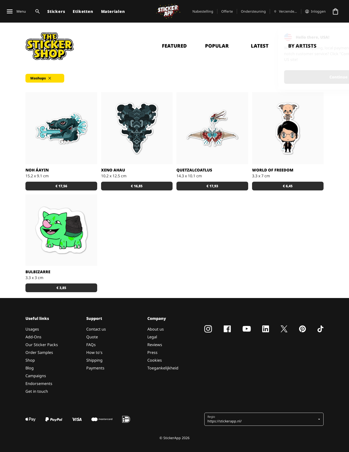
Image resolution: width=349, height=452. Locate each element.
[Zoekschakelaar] (37, 11)
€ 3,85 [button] (61, 287)
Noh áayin (37, 170)
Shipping (94, 360)
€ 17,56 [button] (61, 186)
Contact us (96, 329)
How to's (94, 352)
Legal (152, 337)
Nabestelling (202, 11)
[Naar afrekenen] (335, 11)
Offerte (227, 11)
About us (155, 329)
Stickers (56, 11)
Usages (32, 329)
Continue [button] (284, 77)
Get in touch (36, 391)
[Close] (334, 37)
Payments (95, 368)
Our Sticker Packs (41, 344)
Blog (29, 368)
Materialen (113, 11)
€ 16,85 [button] (137, 186)
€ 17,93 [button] (212, 186)
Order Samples (39, 352)
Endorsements (38, 383)
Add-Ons (33, 337)
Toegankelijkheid (162, 368)
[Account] (315, 11)
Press (152, 352)
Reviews (154, 344)
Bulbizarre (37, 271)
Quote (92, 337)
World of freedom (272, 170)
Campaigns (35, 375)
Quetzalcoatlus (194, 170)
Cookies (154, 360)
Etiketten (83, 11)
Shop (30, 360)
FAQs (91, 344)
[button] (44, 78)
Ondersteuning (253, 11)
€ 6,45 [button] (288, 186)
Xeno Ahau (113, 170)
